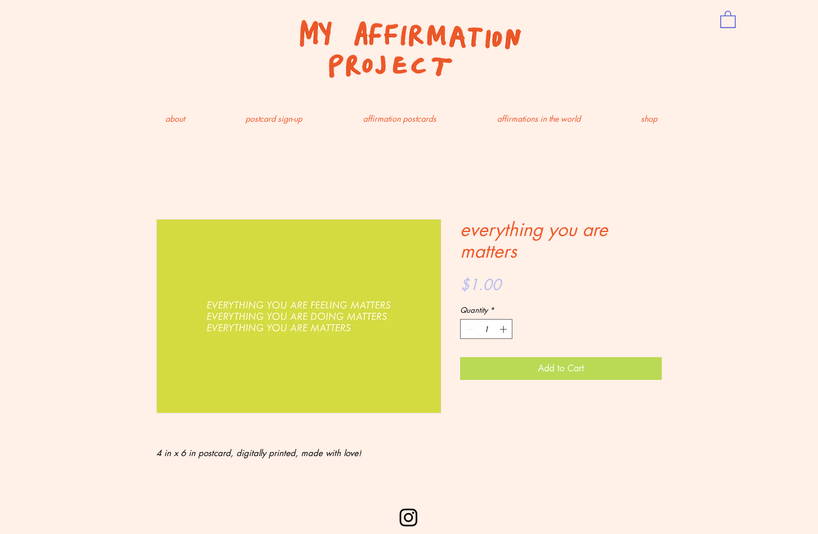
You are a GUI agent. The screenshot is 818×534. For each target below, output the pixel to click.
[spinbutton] (486, 329)
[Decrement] (468, 329)
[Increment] (504, 329)
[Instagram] (408, 517)
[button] (728, 19)
